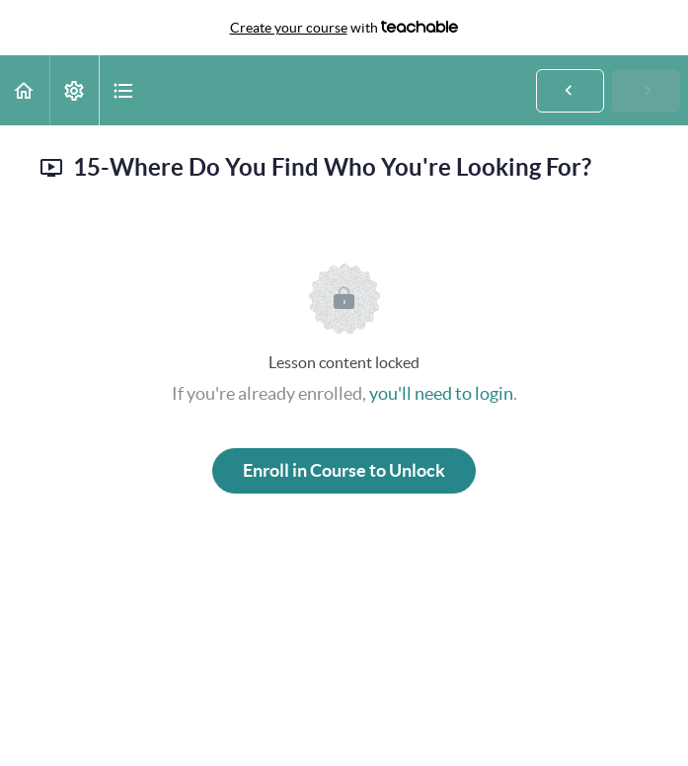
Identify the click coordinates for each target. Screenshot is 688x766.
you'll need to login (441, 393)
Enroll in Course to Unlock (344, 470)
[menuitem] (74, 90)
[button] (24, 90)
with (344, 28)
